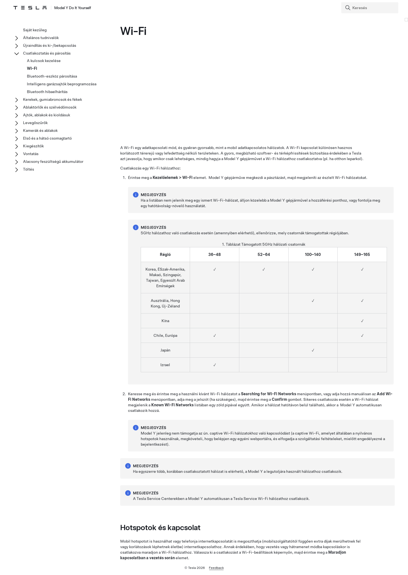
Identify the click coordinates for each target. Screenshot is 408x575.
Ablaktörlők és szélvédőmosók (49, 107)
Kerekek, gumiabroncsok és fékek (52, 99)
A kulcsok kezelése (44, 60)
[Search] (370, 8)
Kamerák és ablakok (40, 130)
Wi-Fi (32, 68)
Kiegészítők (33, 146)
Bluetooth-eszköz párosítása (52, 76)
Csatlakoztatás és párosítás (47, 53)
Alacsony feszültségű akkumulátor (53, 161)
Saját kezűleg (35, 30)
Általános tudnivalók (41, 37)
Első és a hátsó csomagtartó (47, 138)
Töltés (28, 169)
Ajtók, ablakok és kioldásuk (46, 115)
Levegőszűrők (35, 122)
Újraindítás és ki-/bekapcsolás (49, 45)
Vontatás (31, 154)
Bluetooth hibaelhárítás (47, 91)
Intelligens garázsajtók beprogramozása (61, 84)
